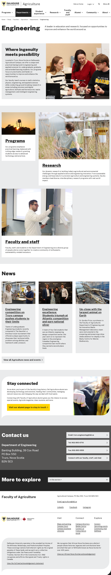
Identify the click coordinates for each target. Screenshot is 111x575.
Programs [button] (6, 12)
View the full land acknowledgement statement (25, 563)
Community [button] (91, 12)
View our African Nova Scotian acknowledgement (76, 554)
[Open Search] (99, 4)
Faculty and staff (67, 12)
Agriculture (31, 4)
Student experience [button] (39, 12)
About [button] (105, 12)
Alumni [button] (78, 12)
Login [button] (89, 4)
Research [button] (54, 12)
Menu (106, 4)
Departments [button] (22, 12)
